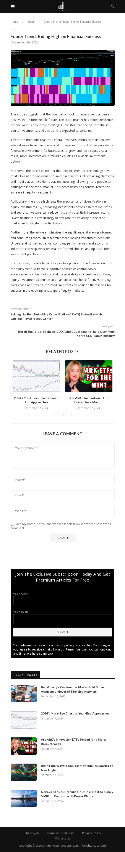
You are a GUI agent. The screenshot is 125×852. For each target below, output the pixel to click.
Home (14, 21)
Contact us (62, 838)
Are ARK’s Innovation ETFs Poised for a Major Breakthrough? (74, 742)
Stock (31, 21)
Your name (62, 598)
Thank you (31, 833)
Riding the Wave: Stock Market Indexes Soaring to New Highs (77, 768)
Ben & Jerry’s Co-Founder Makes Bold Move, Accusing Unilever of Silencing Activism (72, 690)
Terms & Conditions (60, 833)
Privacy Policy (91, 833)
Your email (62, 616)
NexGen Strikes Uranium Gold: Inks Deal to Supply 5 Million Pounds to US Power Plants (77, 794)
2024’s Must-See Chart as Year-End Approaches (75, 713)
